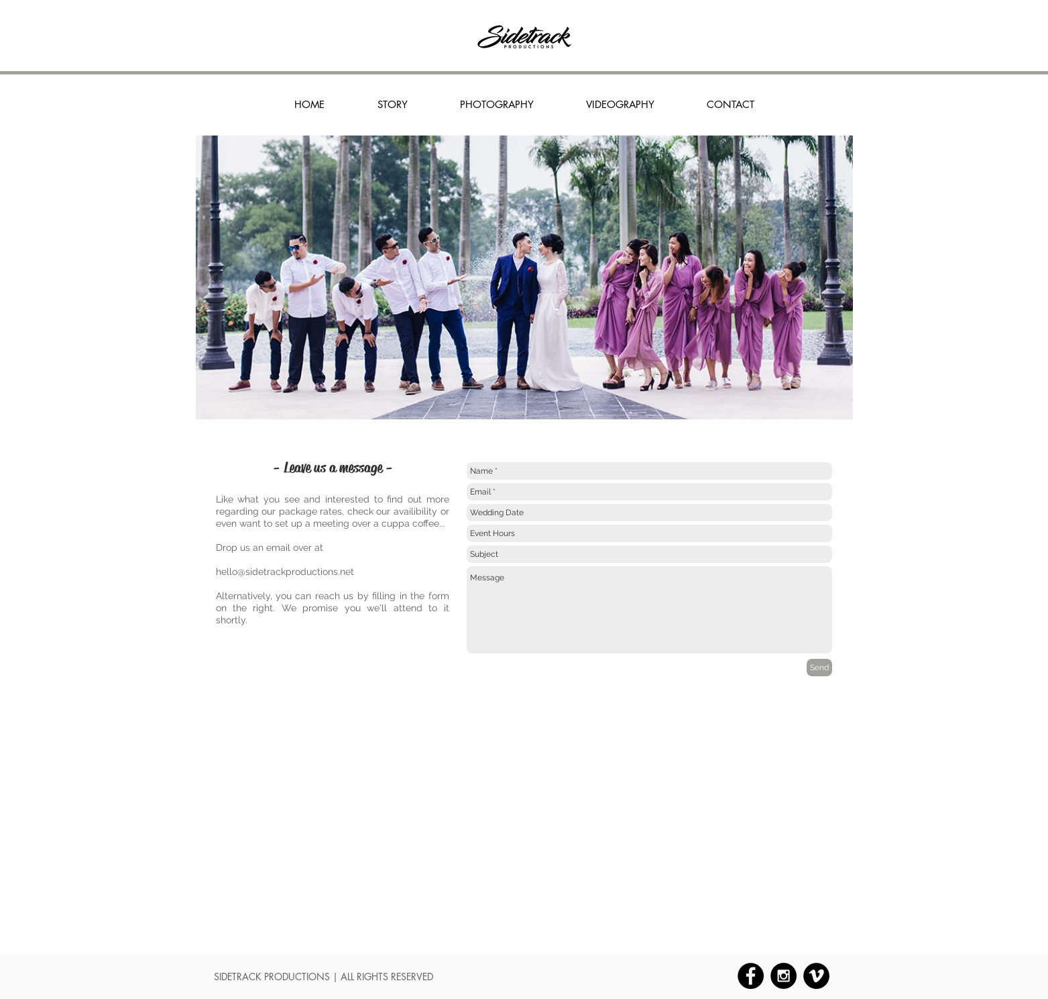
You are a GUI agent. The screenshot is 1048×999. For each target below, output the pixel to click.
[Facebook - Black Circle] (751, 976)
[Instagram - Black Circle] (783, 976)
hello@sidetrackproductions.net (285, 571)
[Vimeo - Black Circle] (816, 976)
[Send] (819, 667)
